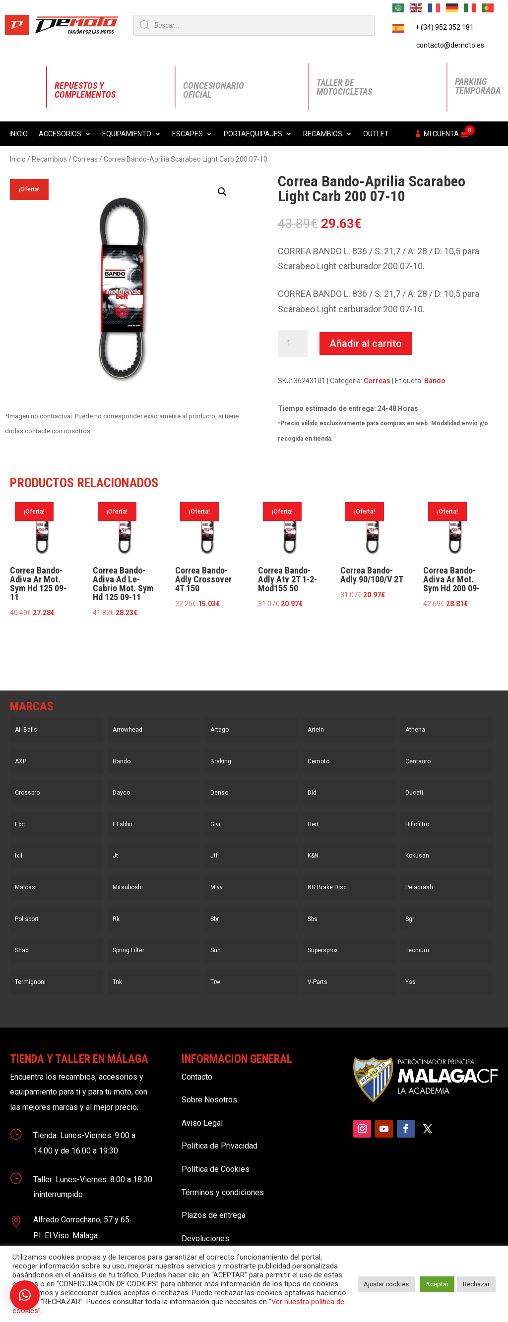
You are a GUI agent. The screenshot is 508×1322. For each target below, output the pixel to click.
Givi (215, 824)
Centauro (418, 761)
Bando (434, 381)
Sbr (214, 919)
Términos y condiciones (223, 1192)
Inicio (18, 134)
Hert (313, 824)
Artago (219, 729)
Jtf (214, 855)
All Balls (26, 729)
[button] (222, 192)
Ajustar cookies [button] (386, 1284)
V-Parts (317, 981)
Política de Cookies (216, 1169)
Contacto (197, 1077)
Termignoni (30, 981)
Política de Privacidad (219, 1145)
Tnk (117, 981)
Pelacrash (419, 887)
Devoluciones (205, 1238)
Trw (215, 981)
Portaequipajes (253, 134)
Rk (116, 919)
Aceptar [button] (437, 1284)
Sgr (409, 919)
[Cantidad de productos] (293, 343)
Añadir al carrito (365, 343)
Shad (22, 950)
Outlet (376, 134)
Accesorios (60, 134)
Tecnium (417, 950)
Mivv (216, 887)
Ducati (414, 792)
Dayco (121, 792)
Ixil (18, 855)
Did (312, 792)
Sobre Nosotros (209, 1099)
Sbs (313, 919)
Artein (316, 729)
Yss (410, 981)
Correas (85, 159)
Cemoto (318, 761)
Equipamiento (126, 134)
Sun (215, 950)
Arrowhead (127, 729)
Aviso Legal (202, 1123)
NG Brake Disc (327, 887)
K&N (313, 855)
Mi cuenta (441, 134)
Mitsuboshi (128, 887)
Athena (415, 729)
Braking (220, 761)
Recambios (322, 134)
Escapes (187, 134)
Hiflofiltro (417, 824)
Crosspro (27, 792)
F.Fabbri (122, 824)
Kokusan (417, 855)
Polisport (27, 919)
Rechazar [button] (476, 1284)
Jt (115, 855)
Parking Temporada (478, 86)
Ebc (20, 824)
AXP (20, 761)
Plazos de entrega (214, 1215)
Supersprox (323, 950)
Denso (219, 792)
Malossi (26, 887)
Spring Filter (128, 950)
